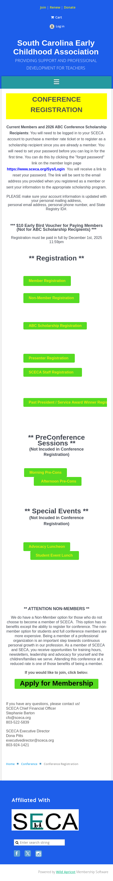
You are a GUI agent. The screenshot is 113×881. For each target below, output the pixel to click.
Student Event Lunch (55, 555)
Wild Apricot (65, 872)
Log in (60, 26)
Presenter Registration (49, 358)
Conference (29, 764)
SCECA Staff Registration (53, 372)
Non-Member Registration (51, 298)
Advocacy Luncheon (47, 547)
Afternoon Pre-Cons (57, 481)
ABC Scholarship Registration (55, 326)
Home (10, 764)
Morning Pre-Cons (45, 472)
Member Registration (47, 281)
